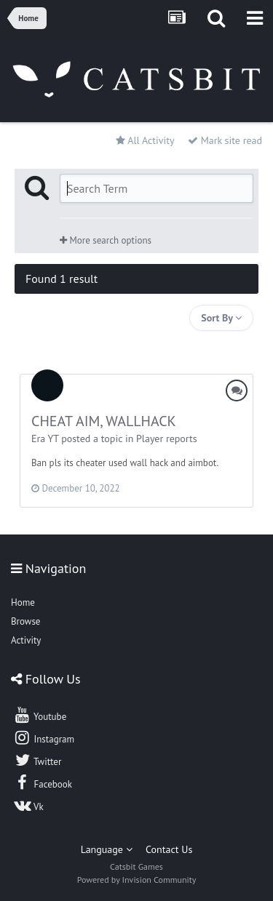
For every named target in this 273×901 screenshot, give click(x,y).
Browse (25, 621)
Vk (28, 805)
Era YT (44, 438)
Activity (26, 640)
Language (106, 849)
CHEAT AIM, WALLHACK (103, 421)
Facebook (42, 782)
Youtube (39, 715)
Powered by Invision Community (137, 879)
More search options (105, 240)
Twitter (37, 760)
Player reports (166, 438)
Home (23, 602)
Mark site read (225, 140)
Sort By (221, 317)
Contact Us (169, 849)
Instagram (43, 737)
